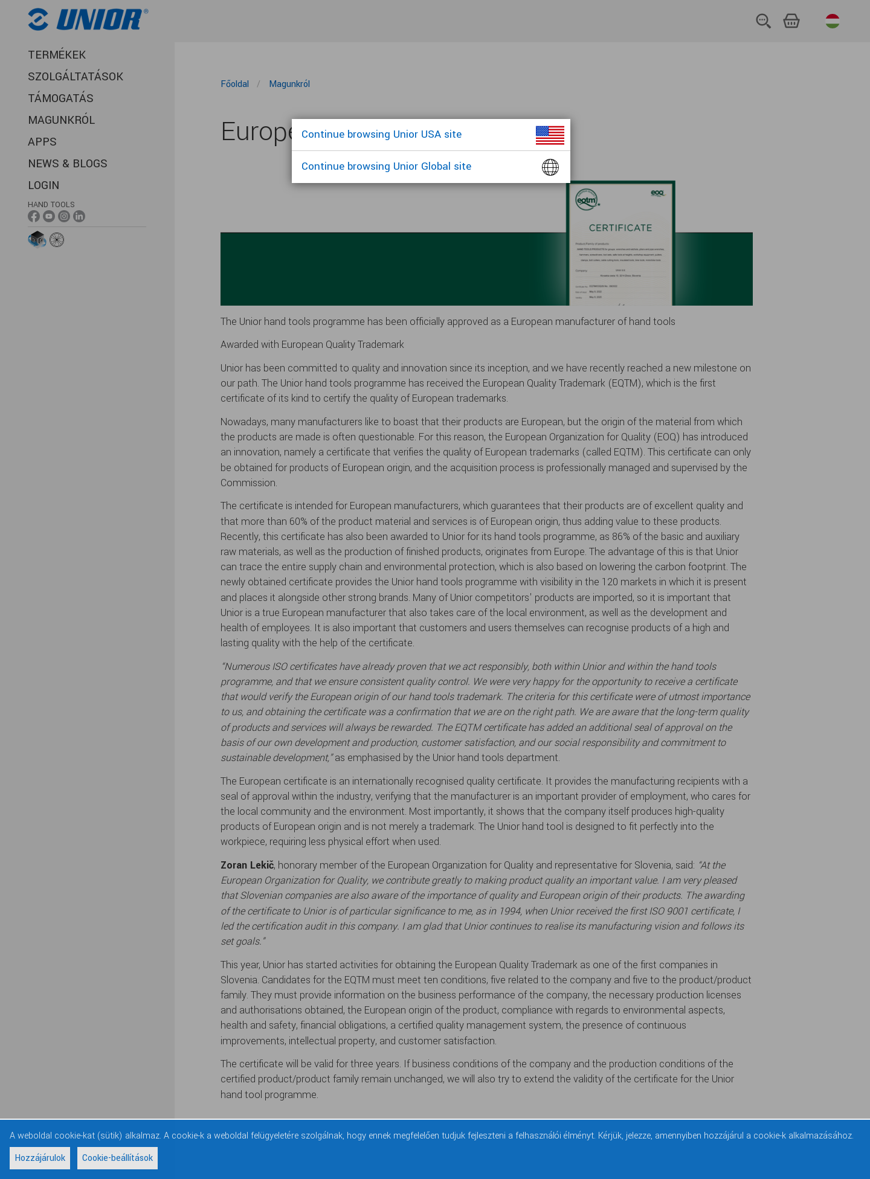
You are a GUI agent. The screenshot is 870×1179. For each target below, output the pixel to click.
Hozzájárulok (39, 1158)
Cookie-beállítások (117, 1158)
